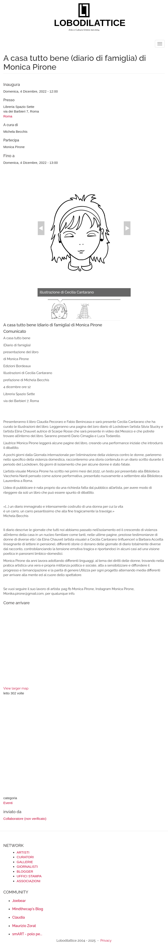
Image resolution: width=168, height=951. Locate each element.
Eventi (8, 803)
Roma (7, 116)
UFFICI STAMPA (29, 876)
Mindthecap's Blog (27, 909)
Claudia (18, 917)
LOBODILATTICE (85, 23)
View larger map (15, 688)
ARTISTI (23, 852)
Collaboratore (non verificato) (24, 818)
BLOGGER (25, 871)
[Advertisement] (84, 746)
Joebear (19, 901)
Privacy (106, 941)
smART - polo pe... (27, 934)
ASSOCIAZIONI (28, 881)
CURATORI (25, 857)
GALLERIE (25, 862)
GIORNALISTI (27, 866)
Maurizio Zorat (24, 926)
